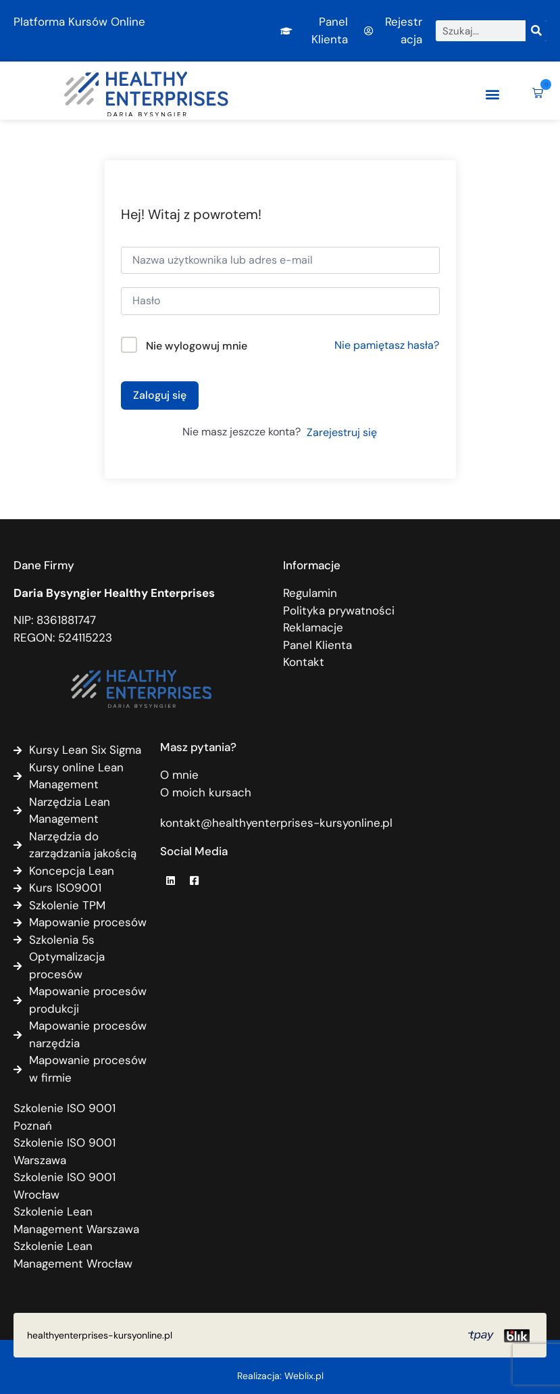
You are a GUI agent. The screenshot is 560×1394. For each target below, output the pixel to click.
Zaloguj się (159, 395)
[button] (492, 94)
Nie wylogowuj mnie (196, 346)
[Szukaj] (536, 30)
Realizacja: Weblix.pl (280, 1376)
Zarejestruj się (342, 432)
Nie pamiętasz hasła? (386, 345)
